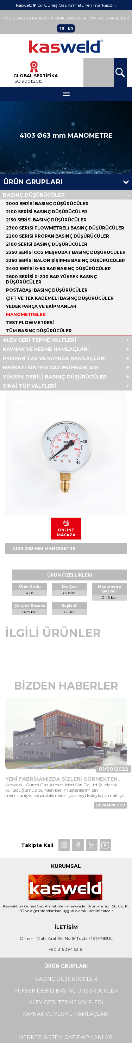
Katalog (40, 18)
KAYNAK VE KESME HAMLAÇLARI (46, 349)
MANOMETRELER (26, 314)
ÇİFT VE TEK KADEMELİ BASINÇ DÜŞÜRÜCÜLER (60, 298)
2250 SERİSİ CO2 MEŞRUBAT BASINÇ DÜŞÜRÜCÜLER (66, 252)
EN (70, 28)
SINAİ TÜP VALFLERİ (29, 386)
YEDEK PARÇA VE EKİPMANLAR (41, 306)
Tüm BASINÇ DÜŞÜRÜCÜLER (39, 330)
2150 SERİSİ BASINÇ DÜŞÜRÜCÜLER (46, 219)
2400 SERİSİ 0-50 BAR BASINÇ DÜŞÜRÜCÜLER (58, 268)
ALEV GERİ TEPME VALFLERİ (39, 340)
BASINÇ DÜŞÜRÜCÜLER (34, 195)
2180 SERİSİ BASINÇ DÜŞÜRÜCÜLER (46, 244)
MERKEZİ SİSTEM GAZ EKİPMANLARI (50, 367)
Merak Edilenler (68, 18)
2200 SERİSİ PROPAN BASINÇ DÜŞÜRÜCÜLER (57, 236)
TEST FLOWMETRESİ (30, 322)
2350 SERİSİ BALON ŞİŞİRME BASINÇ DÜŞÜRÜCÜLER (65, 260)
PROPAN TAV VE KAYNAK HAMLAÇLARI (54, 358)
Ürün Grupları (33, 182)
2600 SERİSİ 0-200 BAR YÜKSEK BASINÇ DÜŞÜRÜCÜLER (51, 279)
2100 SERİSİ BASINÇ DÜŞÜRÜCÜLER (46, 211)
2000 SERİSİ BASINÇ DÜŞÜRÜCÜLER (47, 203)
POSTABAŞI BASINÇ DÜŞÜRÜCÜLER (47, 290)
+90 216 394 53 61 (16, 18)
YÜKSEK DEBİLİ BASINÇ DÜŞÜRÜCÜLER (55, 377)
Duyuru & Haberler (108, 18)
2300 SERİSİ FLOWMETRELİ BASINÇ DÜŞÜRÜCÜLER (65, 228)
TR (61, 28)
